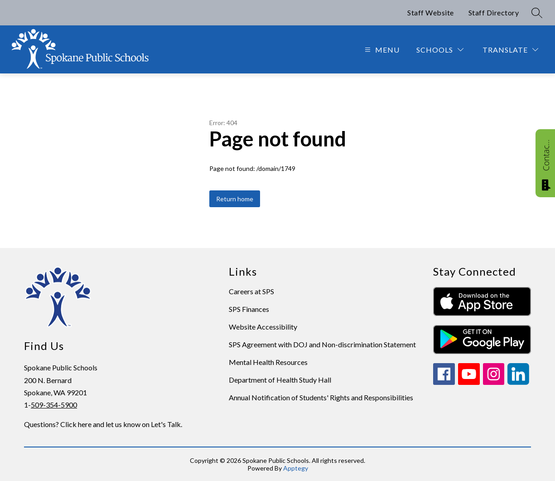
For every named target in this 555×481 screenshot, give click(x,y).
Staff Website (430, 12)
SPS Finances (249, 309)
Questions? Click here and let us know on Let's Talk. (103, 424)
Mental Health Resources (268, 362)
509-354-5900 (54, 404)
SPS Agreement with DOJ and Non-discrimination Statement (322, 344)
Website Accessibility (263, 326)
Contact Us (546, 155)
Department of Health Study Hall (280, 379)
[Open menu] (381, 49)
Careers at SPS (251, 291)
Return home (234, 199)
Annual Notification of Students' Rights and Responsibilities (321, 397)
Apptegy (295, 468)
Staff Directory (493, 12)
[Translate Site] (510, 49)
